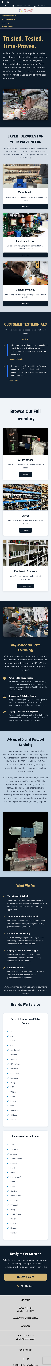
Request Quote (7, 26)
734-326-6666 (25, 1287)
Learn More (25, 208)
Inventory (5, 23)
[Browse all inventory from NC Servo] (25, 455)
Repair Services (9, 16)
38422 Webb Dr (25, 1309)
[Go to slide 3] (29, 389)
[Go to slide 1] (22, 389)
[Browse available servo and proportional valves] (25, 511)
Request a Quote (25, 1278)
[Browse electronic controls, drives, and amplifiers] (25, 567)
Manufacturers (8, 19)
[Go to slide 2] (25, 389)
